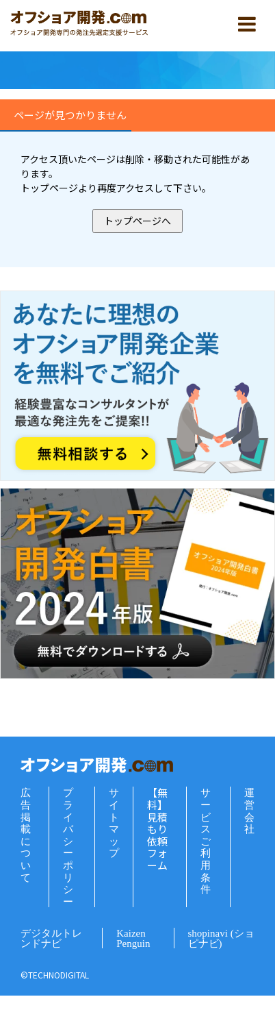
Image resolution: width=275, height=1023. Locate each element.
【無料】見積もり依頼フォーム (157, 828)
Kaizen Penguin (133, 938)
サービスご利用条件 (205, 840)
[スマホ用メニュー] (247, 24)
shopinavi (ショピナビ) (221, 938)
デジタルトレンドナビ (51, 938)
